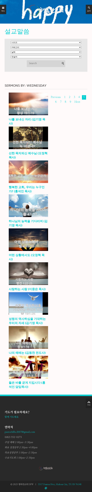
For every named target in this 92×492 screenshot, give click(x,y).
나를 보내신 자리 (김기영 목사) (27, 121)
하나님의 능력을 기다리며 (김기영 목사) (28, 223)
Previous (56, 97)
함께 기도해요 (11, 417)
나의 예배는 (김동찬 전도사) (27, 353)
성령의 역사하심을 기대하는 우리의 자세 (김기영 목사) (27, 321)
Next (77, 102)
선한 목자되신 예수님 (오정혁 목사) (28, 155)
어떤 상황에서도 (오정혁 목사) (27, 257)
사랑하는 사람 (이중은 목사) (27, 289)
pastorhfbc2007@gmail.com (20, 432)
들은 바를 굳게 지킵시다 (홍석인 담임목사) (27, 385)
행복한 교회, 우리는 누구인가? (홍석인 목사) (27, 189)
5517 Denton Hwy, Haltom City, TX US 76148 (59, 484)
